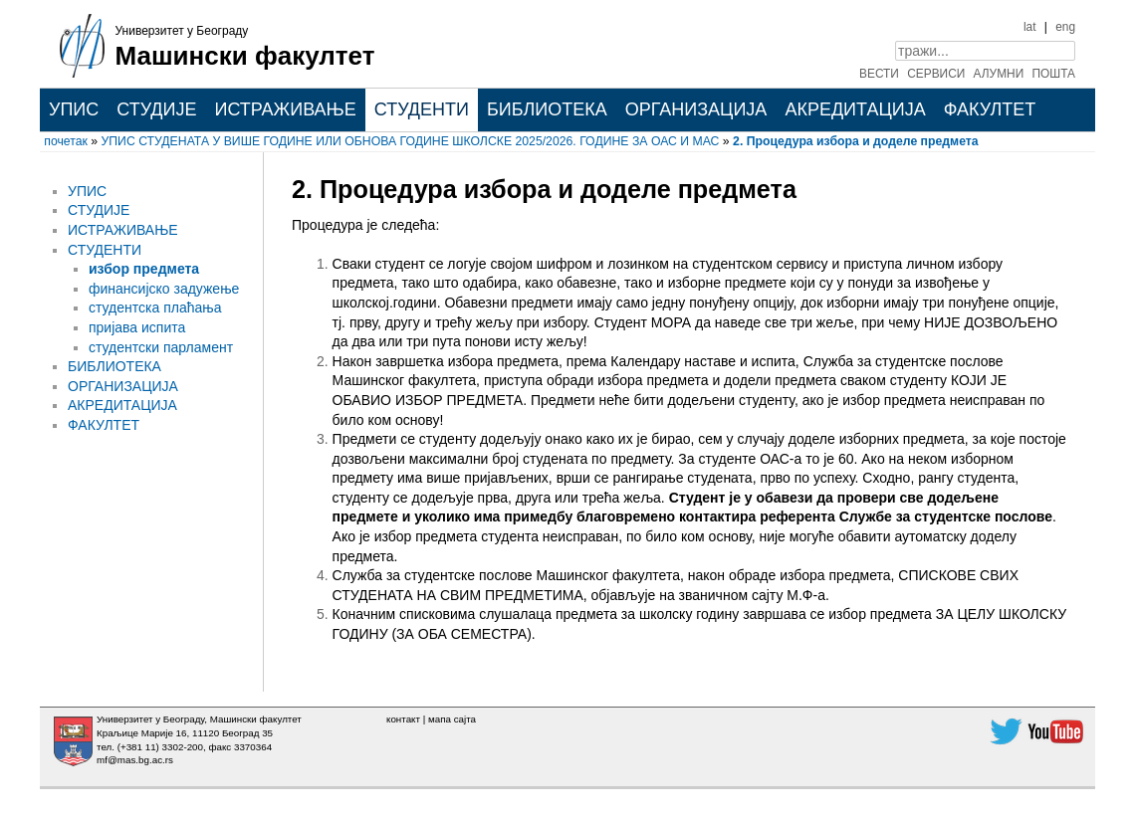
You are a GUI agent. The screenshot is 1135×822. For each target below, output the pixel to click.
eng (1065, 27)
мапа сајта (452, 719)
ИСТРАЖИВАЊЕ (284, 109)
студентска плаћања (155, 307)
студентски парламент (161, 347)
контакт (403, 719)
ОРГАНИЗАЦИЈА (696, 109)
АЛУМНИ (999, 74)
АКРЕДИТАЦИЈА (855, 109)
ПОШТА (1054, 74)
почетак (66, 141)
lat (1029, 27)
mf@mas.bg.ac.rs (135, 759)
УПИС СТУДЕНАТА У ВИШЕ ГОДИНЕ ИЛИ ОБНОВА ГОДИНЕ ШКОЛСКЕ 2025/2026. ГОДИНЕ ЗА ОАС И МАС (411, 141)
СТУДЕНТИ (421, 109)
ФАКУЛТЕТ (990, 109)
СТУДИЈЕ (156, 109)
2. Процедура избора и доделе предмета (856, 141)
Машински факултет (245, 56)
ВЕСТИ (879, 74)
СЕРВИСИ (936, 74)
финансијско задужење (164, 289)
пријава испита (137, 327)
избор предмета (144, 269)
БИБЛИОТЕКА (547, 109)
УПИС (74, 109)
